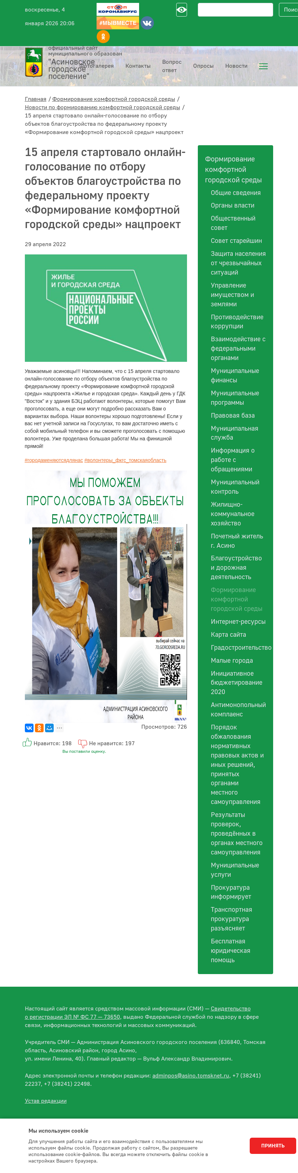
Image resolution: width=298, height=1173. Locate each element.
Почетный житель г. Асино (237, 541)
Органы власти (232, 205)
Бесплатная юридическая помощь (230, 950)
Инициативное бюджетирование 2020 (236, 683)
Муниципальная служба (234, 433)
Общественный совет (233, 223)
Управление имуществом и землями (232, 294)
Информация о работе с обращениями (233, 460)
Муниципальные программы (235, 398)
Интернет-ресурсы (238, 622)
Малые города (232, 661)
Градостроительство (238, 648)
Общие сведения (236, 193)
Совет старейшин (236, 241)
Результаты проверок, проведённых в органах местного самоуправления (237, 834)
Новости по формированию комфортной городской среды (102, 107)
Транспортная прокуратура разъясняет (231, 919)
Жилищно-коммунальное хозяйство (232, 514)
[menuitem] (263, 66)
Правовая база (233, 416)
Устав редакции (46, 1101)
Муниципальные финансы (235, 376)
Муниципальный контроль (235, 487)
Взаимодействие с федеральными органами (238, 348)
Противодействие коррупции (237, 322)
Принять (273, 1146)
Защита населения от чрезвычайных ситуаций (238, 263)
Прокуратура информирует (231, 892)
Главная (35, 99)
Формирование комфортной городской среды (113, 99)
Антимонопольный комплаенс (238, 710)
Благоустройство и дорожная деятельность (236, 567)
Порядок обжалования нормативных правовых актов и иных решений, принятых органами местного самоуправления (237, 764)
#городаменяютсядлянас (54, 460)
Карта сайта (228, 635)
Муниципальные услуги (235, 870)
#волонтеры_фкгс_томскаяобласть (125, 460)
